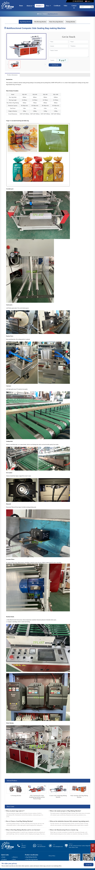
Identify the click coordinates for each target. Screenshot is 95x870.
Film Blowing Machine (40, 21)
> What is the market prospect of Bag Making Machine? (65, 811)
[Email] (79, 41)
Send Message (55, 65)
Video (65, 5)
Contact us (74, 7)
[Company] (58, 46)
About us (29, 6)
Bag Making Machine (53, 13)
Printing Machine (70, 21)
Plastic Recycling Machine (56, 21)
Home (21, 5)
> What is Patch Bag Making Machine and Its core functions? (22, 830)
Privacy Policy (52, 855)
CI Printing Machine (16, 795)
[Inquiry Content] (68, 53)
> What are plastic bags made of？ (15, 811)
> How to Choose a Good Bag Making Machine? (19, 821)
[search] (92, 6)
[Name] (58, 41)
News (47, 6)
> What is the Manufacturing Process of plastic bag (63, 830)
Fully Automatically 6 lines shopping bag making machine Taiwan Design (37, 797)
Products (39, 6)
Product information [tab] (12, 75)
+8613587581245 (78, 1)
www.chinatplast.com (58, 846)
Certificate (57, 5)
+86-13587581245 (41, 846)
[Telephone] (79, 46)
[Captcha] (53, 60)
